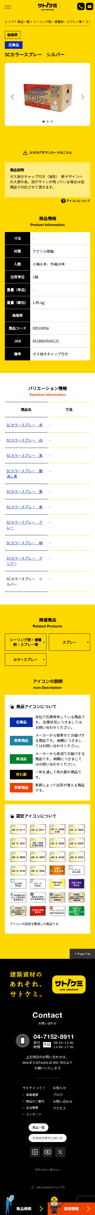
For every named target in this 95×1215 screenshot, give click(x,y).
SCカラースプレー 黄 (25, 491)
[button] (44, 122)
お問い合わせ (63, 1101)
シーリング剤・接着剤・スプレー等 (57, 21)
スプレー (69, 642)
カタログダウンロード (47, 1138)
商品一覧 (23, 21)
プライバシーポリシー (47, 1169)
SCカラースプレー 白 (25, 440)
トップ (9, 21)
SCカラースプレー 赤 (25, 424)
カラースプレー (25, 659)
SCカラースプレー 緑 (25, 542)
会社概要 (32, 1108)
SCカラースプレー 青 (25, 506)
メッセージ (33, 1114)
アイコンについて (78, 201)
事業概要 (32, 1095)
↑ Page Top (82, 953)
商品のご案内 (35, 1101)
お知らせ (59, 1088)
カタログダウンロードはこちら (50, 152)
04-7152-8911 (53, 1036)
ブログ (58, 1095)
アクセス (59, 1108)
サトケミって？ (34, 1088)
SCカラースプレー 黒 (25, 455)
